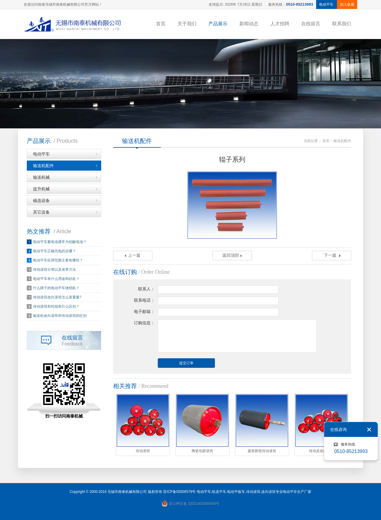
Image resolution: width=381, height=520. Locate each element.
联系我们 (341, 23)
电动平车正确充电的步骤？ (54, 251)
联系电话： (144, 300)
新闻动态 (248, 23)
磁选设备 (41, 200)
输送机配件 (43, 165)
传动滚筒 (253, 492)
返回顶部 (230, 255)
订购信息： (144, 323)
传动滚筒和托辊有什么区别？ (56, 306)
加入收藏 (347, 4)
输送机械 (41, 177)
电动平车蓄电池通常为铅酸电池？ (60, 242)
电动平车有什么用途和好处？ (56, 279)
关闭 (369, 429)
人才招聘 (279, 23)
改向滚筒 (268, 492)
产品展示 (217, 23)
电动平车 (41, 154)
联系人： (146, 289)
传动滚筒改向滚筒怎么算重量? (57, 297)
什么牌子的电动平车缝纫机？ (56, 288)
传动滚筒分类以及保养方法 (54, 269)
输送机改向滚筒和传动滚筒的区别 (60, 316)
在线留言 (310, 23)
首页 (160, 23)
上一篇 (134, 255)
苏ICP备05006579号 (179, 492)
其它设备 (41, 212)
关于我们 (186, 23)
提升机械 (41, 188)
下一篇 (330, 255)
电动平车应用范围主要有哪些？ (58, 260)
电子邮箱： (144, 311)
